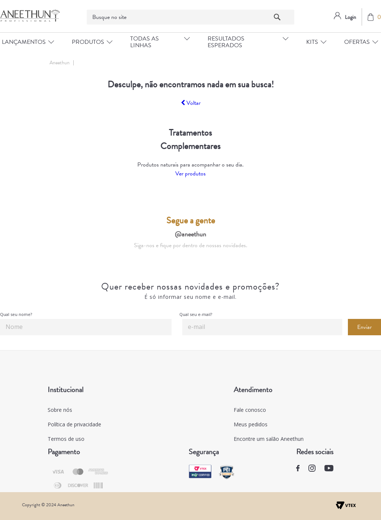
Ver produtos (190, 173)
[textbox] (191, 17)
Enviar (364, 327)
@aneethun (190, 234)
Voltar (191, 102)
